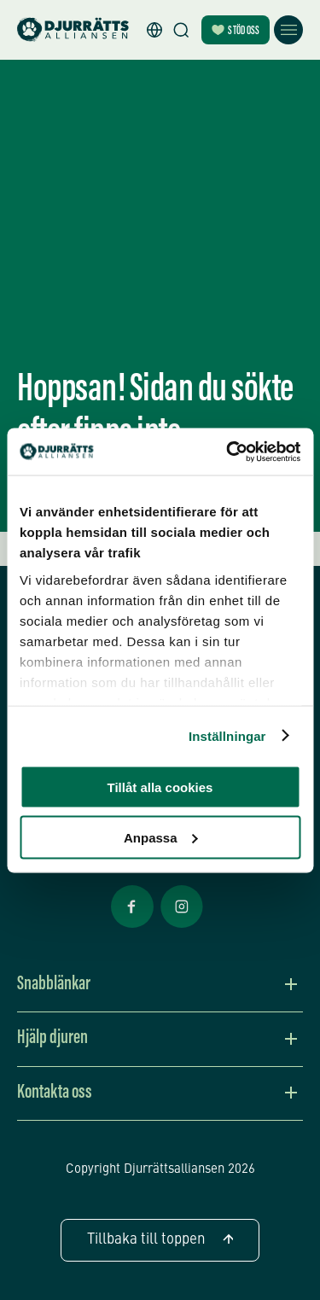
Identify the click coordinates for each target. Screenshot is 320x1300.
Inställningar (227, 735)
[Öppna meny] (288, 29)
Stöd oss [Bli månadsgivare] (235, 31)
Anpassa (161, 837)
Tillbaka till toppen (160, 1240)
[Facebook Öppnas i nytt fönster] (132, 926)
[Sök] (181, 30)
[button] (154, 30)
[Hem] (73, 30)
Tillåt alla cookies (160, 787)
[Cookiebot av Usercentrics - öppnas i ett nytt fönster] (227, 451)
